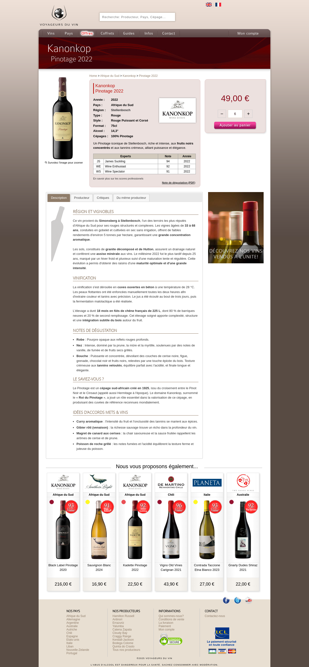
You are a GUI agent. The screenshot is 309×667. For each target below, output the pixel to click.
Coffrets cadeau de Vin (107, 33)
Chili (69, 633)
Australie (72, 626)
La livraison (166, 622)
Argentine (72, 622)
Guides (129, 33)
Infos (148, 33)
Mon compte (247, 33)
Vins (51, 33)
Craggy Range (121, 636)
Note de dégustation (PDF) (178, 182)
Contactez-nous (215, 616)
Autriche (71, 629)
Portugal (71, 653)
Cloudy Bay (119, 633)
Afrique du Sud (75, 616)
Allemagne (73, 619)
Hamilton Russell (123, 616)
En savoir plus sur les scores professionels (118, 178)
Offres (87, 33)
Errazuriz (118, 622)
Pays (69, 33)
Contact (168, 33)
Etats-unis (72, 639)
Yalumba (118, 626)
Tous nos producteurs (126, 650)
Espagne (72, 636)
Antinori (117, 619)
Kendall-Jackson (123, 639)
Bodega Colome (122, 643)
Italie (69, 643)
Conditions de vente (171, 619)
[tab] (59, 198)
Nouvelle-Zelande (77, 650)
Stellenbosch (121, 110)
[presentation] (59, 197)
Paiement (165, 626)
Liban (69, 646)
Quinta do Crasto (123, 646)
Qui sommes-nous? (171, 616)
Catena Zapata (122, 629)
